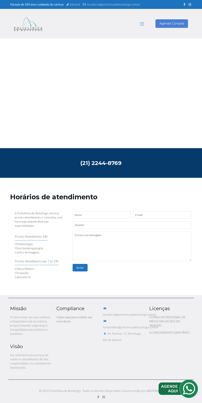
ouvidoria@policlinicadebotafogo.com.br (113, 4)
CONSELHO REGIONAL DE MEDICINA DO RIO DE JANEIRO (167, 321)
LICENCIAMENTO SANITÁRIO (169, 332)
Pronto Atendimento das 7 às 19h (37, 261)
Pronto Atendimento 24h (31, 236)
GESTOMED (154, 391)
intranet (75, 4)
